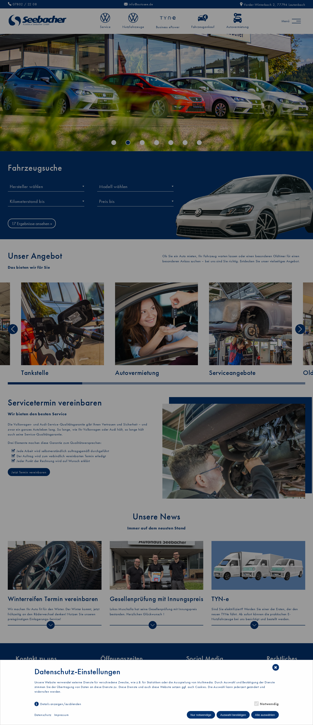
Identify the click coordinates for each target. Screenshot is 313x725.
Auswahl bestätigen (233, 715)
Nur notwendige (201, 715)
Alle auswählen (265, 715)
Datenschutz (42, 715)
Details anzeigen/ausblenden (60, 704)
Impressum (61, 715)
